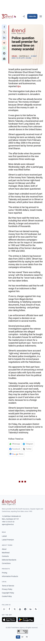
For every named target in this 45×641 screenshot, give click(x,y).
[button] (4, 27)
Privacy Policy (7, 589)
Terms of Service (8, 586)
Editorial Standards (9, 560)
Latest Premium (8, 540)
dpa (19, 86)
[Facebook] (9, 609)
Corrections (6, 563)
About (4, 549)
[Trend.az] (9, 16)
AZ (22, 637)
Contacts (5, 556)
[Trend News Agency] (8, 502)
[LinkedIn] (30, 609)
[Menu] (40, 16)
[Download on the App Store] (9, 619)
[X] (14, 609)
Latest (4, 536)
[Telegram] (25, 609)
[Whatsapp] (4, 609)
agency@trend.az (8, 524)
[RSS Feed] (36, 609)
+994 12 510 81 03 (8, 522)
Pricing (4, 573)
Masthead (5, 553)
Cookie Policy (7, 596)
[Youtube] (20, 609)
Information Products (10, 576)
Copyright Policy (8, 593)
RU (27, 637)
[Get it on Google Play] (26, 619)
